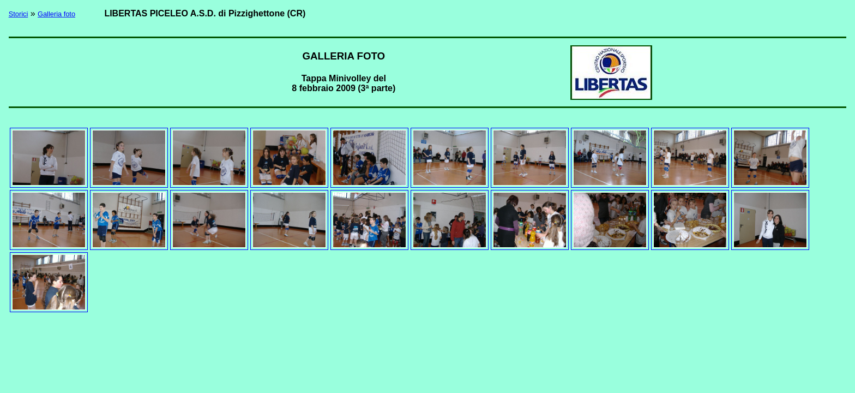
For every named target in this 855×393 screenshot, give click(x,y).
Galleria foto (56, 14)
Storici (18, 14)
